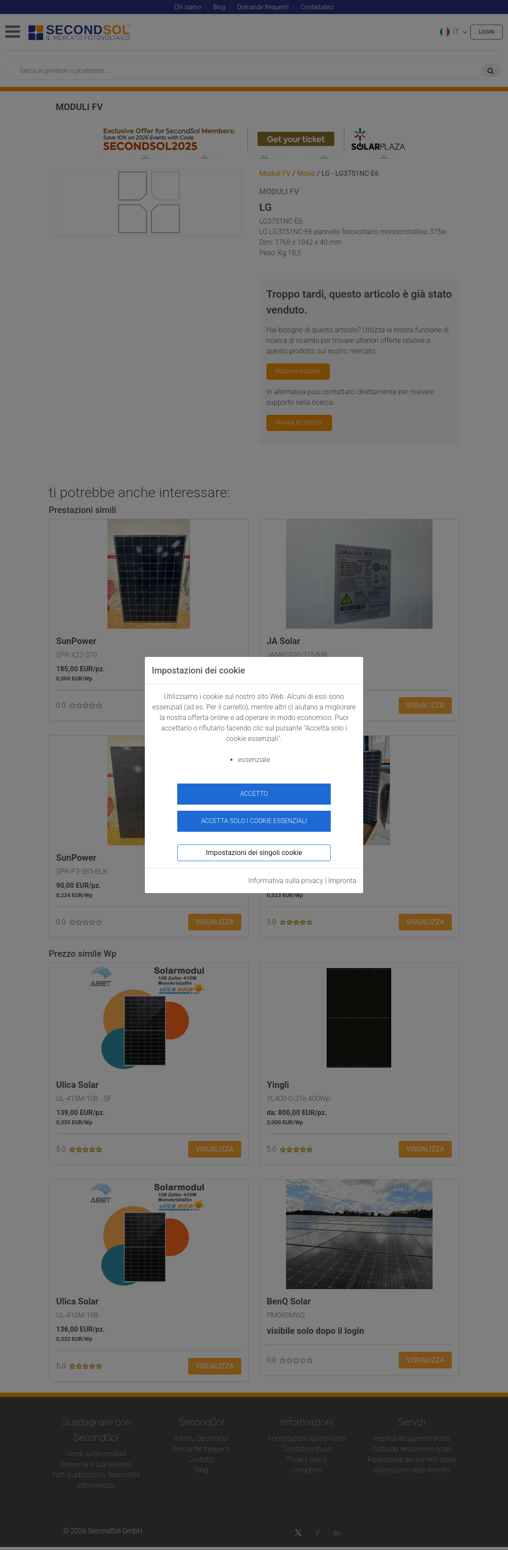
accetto (254, 794)
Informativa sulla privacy (285, 876)
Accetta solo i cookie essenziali (254, 817)
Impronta (342, 876)
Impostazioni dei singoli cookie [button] (254, 848)
